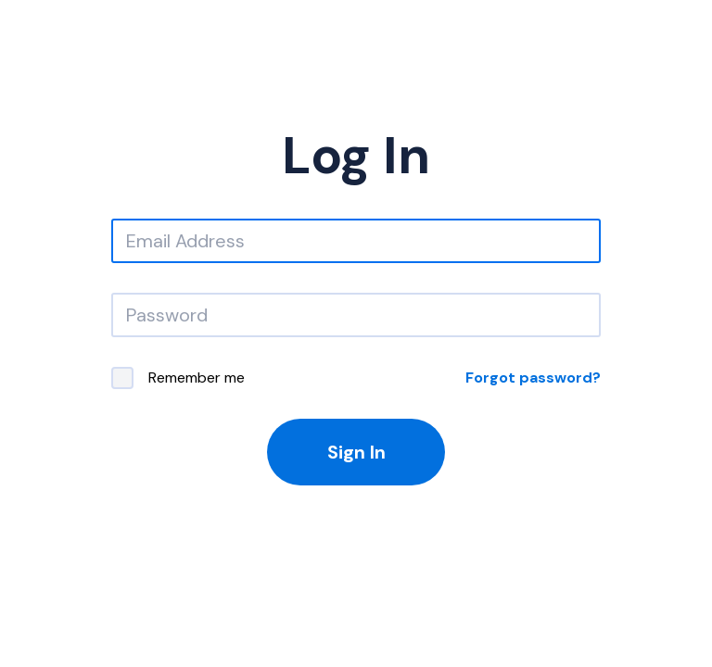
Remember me (178, 378)
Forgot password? (533, 377)
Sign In (356, 452)
